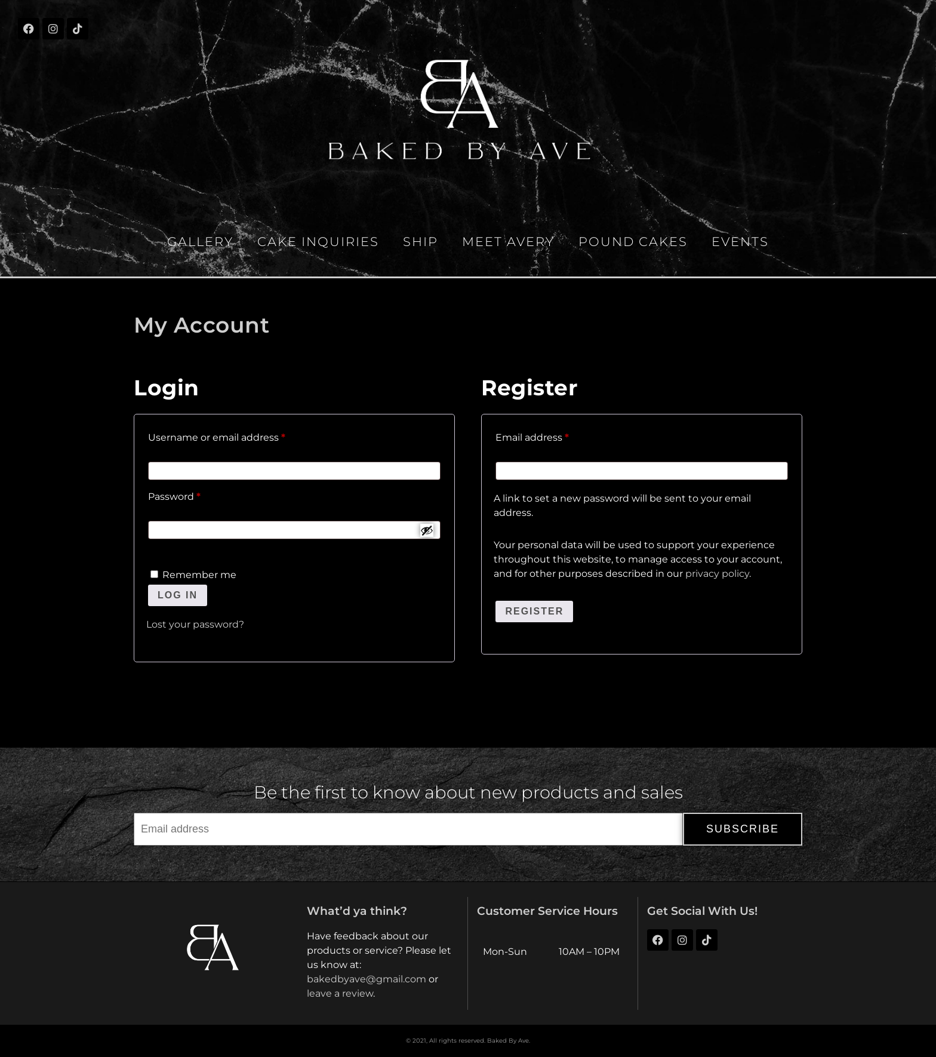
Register (534, 611)
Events (740, 241)
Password (196, 494)
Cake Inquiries (318, 241)
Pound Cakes (633, 241)
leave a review (340, 993)
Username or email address (239, 435)
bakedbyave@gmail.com (366, 979)
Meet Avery (508, 241)
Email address (554, 435)
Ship (420, 241)
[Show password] (426, 530)
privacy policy (717, 573)
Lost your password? (195, 624)
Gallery (200, 241)
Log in (178, 595)
